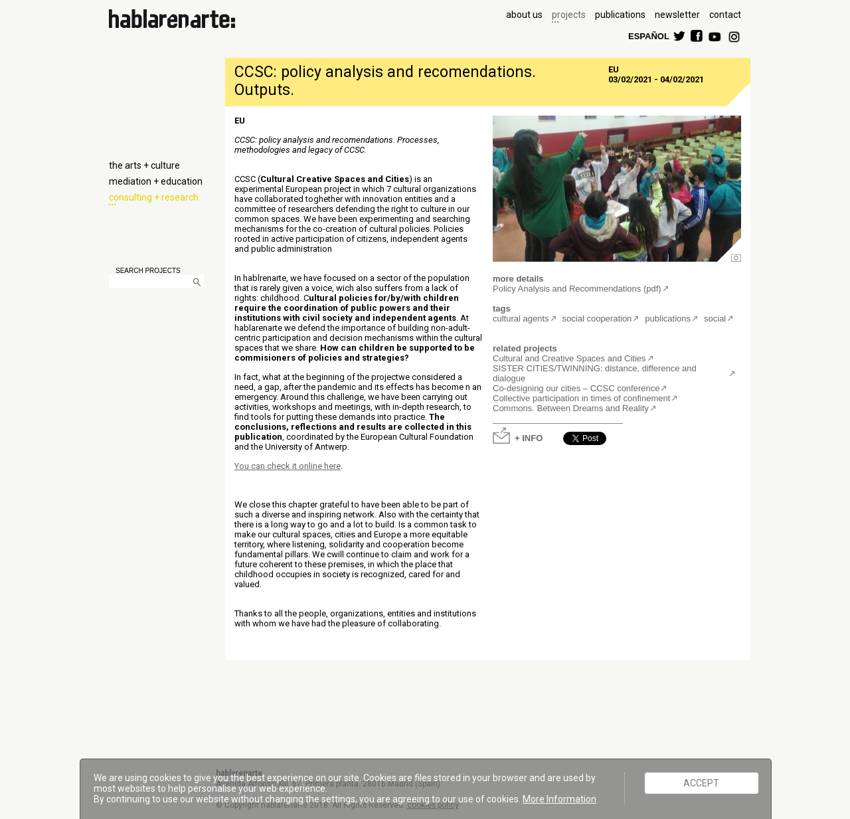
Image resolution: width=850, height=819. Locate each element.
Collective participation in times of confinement (581, 398)
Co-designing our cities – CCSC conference (576, 388)
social (715, 318)
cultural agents (521, 318)
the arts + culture (144, 165)
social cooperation (597, 318)
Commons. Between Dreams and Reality (571, 408)
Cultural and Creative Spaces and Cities (569, 358)
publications (620, 14)
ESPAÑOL (648, 35)
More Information (559, 799)
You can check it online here (287, 466)
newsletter (677, 14)
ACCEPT (701, 783)
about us (524, 14)
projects (569, 14)
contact (725, 14)
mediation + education (156, 181)
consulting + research (154, 197)
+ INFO (529, 437)
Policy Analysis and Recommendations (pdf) (577, 289)
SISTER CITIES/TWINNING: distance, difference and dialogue (595, 373)
